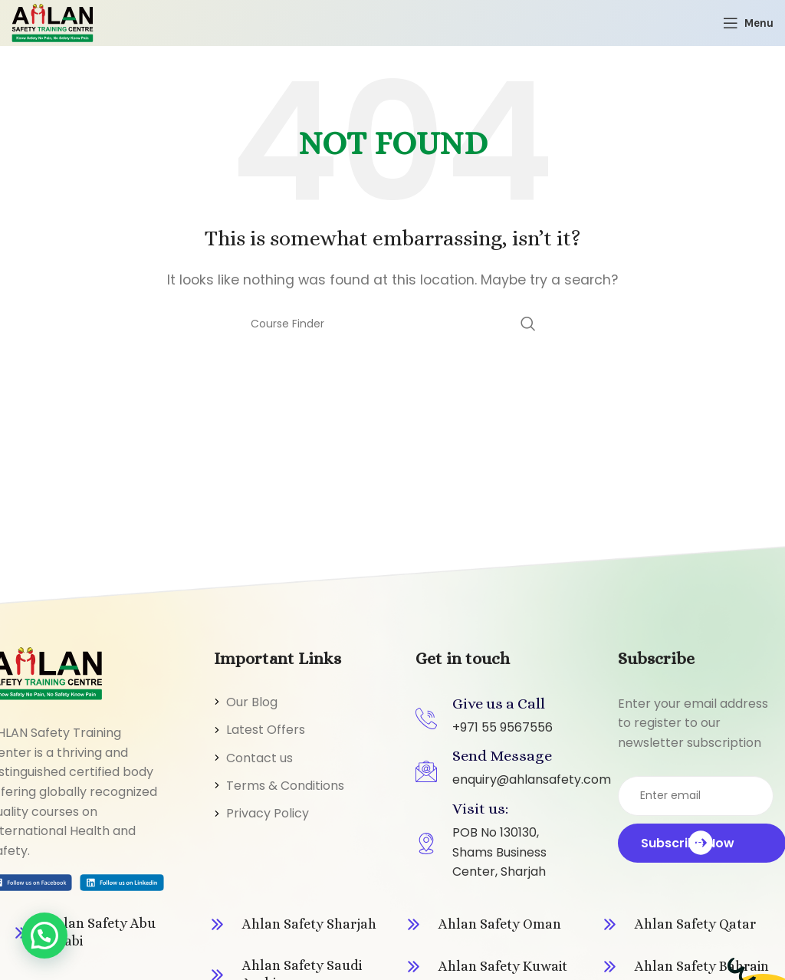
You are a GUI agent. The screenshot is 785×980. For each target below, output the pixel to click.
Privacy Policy (267, 813)
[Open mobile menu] (748, 23)
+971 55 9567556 (502, 727)
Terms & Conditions (285, 785)
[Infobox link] (98, 933)
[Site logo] (52, 22)
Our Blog (252, 702)
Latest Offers (265, 729)
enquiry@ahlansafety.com (531, 779)
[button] (44, 936)
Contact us (259, 758)
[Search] (392, 323)
